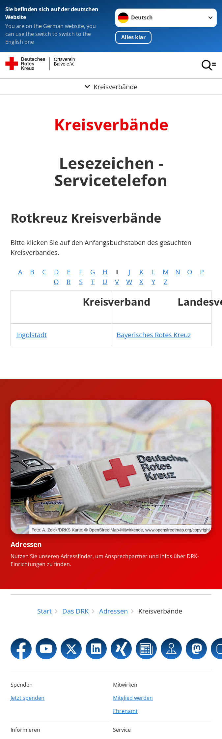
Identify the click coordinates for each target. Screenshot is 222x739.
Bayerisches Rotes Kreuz (154, 334)
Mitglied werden (133, 697)
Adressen (26, 544)
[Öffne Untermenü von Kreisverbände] (111, 87)
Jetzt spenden (27, 697)
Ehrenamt (125, 711)
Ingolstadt (31, 334)
